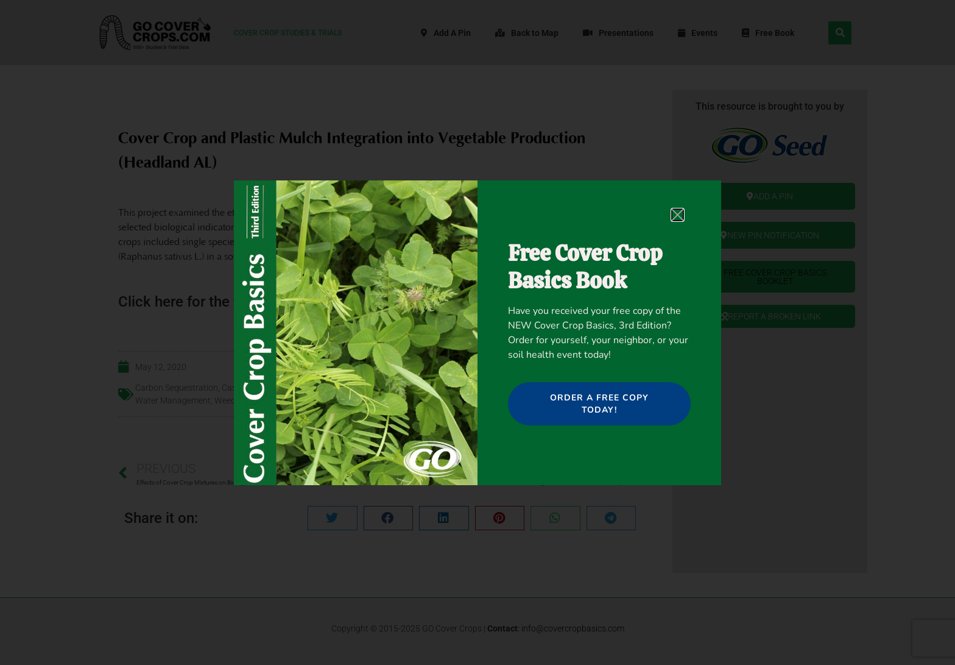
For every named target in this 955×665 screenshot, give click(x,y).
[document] (477, 332)
